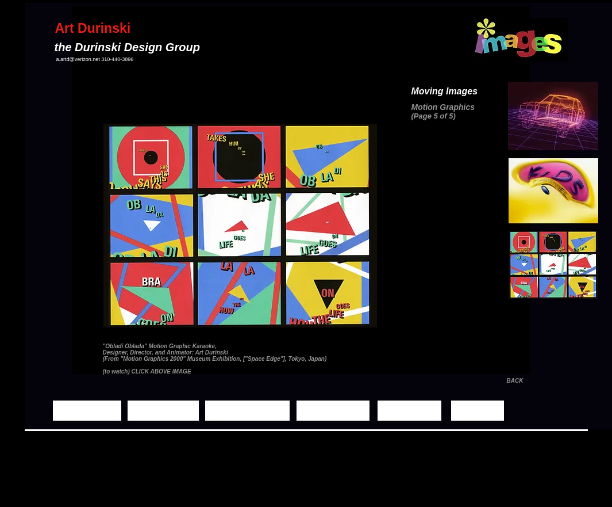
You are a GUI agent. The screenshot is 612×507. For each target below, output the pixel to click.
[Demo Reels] (333, 411)
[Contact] (477, 411)
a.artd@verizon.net (78, 59)
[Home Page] (87, 411)
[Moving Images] (247, 411)
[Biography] (409, 411)
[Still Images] (163, 411)
